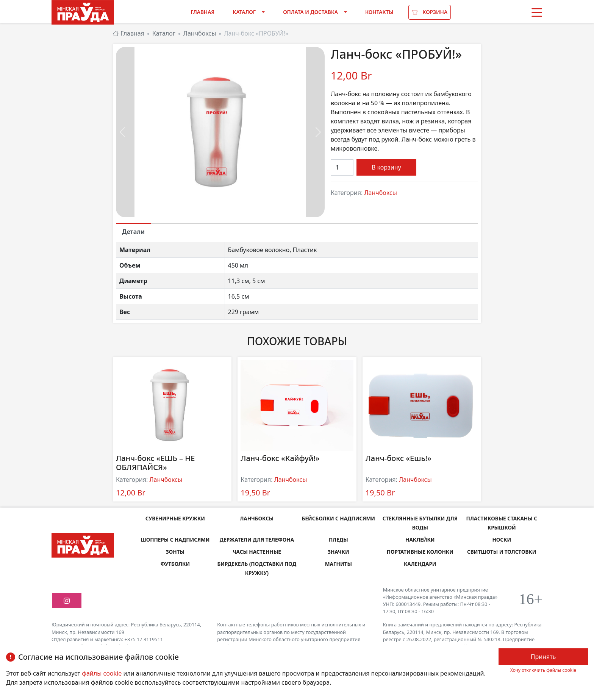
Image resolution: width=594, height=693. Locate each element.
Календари (420, 563)
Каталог (244, 12)
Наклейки (420, 539)
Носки (501, 539)
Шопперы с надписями (175, 539)
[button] (536, 12)
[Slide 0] (220, 206)
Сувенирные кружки (175, 518)
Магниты (338, 563)
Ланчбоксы (380, 192)
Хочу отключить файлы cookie (543, 670)
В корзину (386, 167)
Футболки (175, 563)
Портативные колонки (419, 551)
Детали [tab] (133, 231)
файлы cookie (102, 673)
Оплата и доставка (310, 12)
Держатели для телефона (256, 539)
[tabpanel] (297, 281)
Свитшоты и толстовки (501, 551)
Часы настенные (257, 551)
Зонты (175, 551)
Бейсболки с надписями (338, 518)
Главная (202, 12)
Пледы (338, 539)
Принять (543, 657)
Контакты (379, 12)
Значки (338, 551)
